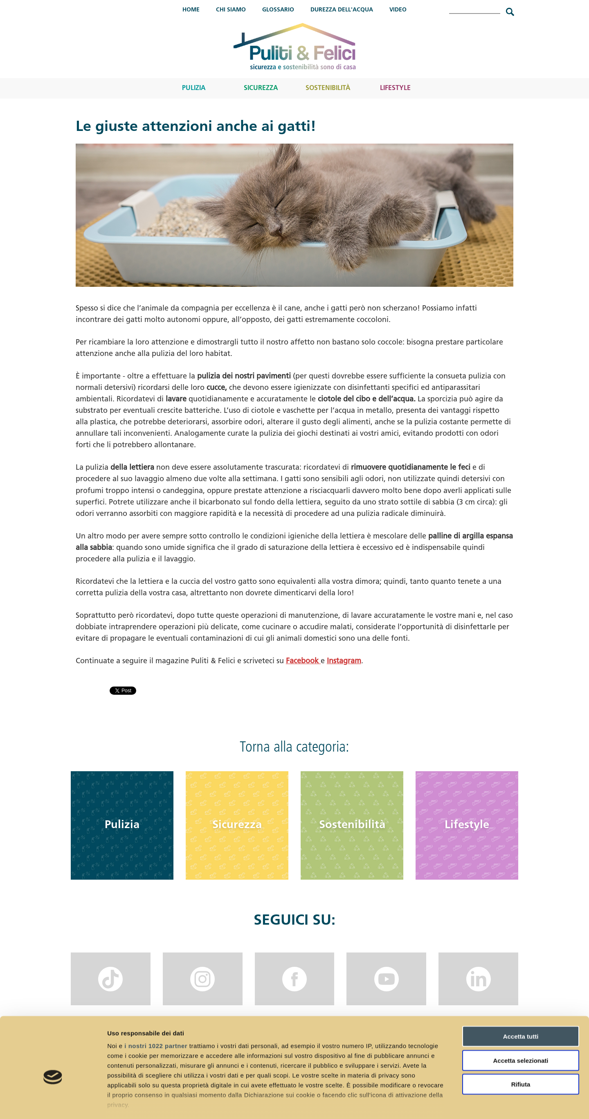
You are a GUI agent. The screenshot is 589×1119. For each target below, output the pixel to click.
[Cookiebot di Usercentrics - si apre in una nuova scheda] (53, 1103)
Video (398, 10)
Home (191, 10)
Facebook (303, 661)
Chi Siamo (231, 10)
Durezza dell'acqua (341, 10)
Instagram (344, 661)
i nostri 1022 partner (155, 1002)
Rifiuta (521, 1040)
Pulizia (194, 88)
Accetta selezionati (520, 1016)
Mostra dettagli (430, 1102)
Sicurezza (261, 88)
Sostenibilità (328, 88)
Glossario (278, 10)
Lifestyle (395, 88)
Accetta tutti (521, 992)
